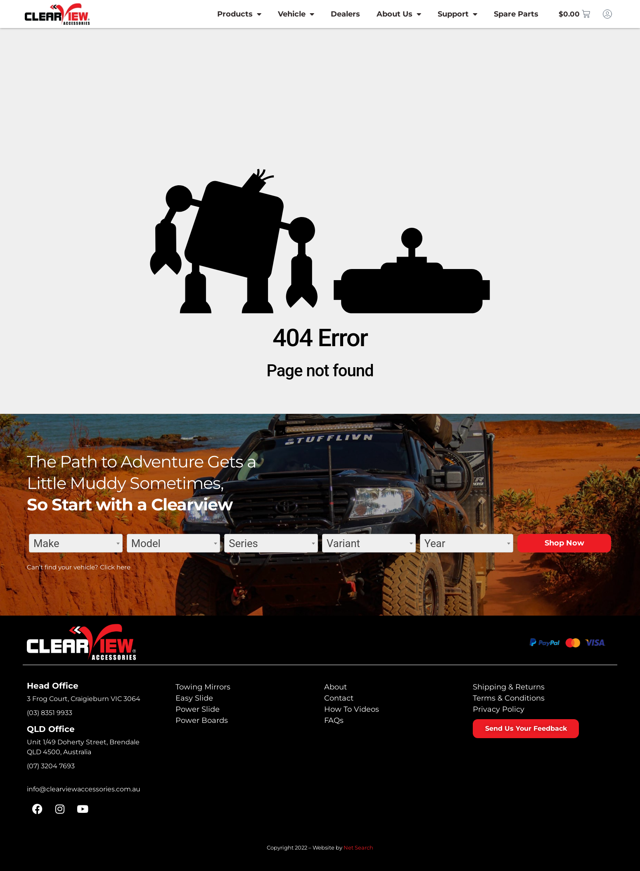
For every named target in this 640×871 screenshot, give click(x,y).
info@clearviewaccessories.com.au (83, 789)
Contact (338, 698)
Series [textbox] (243, 543)
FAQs (334, 720)
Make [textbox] (46, 543)
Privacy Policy (498, 709)
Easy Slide (194, 698)
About (335, 687)
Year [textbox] (435, 543)
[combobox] (76, 543)
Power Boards (201, 720)
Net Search (358, 847)
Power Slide (197, 709)
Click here (115, 567)
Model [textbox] (146, 543)
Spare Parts (513, 14)
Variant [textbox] (343, 543)
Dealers (343, 14)
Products (237, 14)
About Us (396, 14)
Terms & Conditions (509, 698)
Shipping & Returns (509, 687)
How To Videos (351, 709)
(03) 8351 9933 (49, 713)
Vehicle (293, 14)
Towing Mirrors (202, 687)
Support (455, 14)
